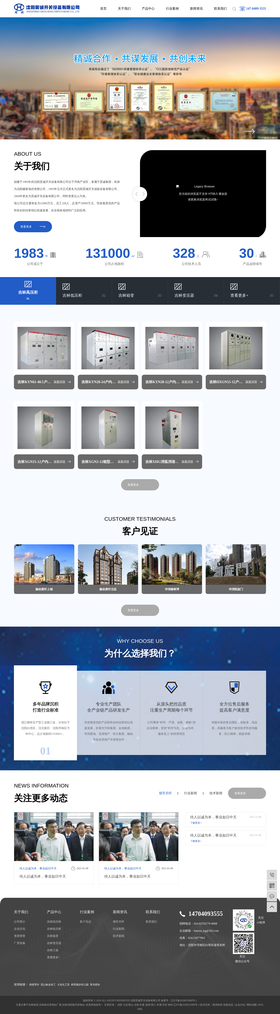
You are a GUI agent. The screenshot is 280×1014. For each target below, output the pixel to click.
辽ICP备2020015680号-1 (184, 1000)
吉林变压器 (54, 943)
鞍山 (130, 1004)
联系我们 (220, 8)
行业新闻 (190, 793)
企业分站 (240, 1004)
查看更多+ (53, 957)
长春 (142, 1004)
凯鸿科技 (217, 1004)
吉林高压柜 (54, 921)
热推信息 (228, 1004)
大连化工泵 (63, 984)
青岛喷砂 (95, 984)
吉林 (136, 1004)
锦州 (170, 1004)
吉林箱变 (52, 935)
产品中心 (148, 8)
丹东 (164, 1004)
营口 (153, 1004)
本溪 (159, 1004)
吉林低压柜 (54, 928)
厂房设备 (19, 943)
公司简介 (19, 921)
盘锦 (147, 1004)
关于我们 (124, 8)
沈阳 (119, 1004)
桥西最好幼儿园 (80, 984)
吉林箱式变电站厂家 (50, 1004)
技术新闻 (215, 793)
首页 (103, 8)
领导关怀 (165, 793)
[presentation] (250, 131)
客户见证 (85, 921)
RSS (260, 1004)
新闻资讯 (196, 8)
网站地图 (252, 1004)
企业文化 (19, 928)
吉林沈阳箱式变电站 (73, 1004)
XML (140, 1009)
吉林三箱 (52, 950)
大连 (125, 1004)
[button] (136, 194)
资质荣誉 (19, 935)
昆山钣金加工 (48, 984)
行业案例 (172, 8)
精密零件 (34, 984)
